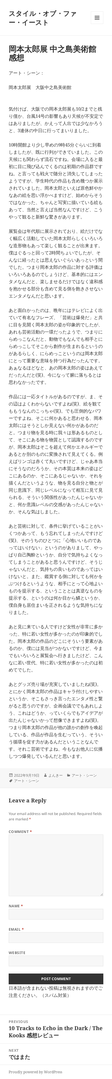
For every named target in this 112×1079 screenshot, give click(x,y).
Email (16, 929)
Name (16, 906)
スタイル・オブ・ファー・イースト (43, 18)
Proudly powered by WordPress (35, 1072)
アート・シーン (84, 775)
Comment (20, 831)
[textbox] (56, 414)
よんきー (55, 775)
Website (17, 952)
